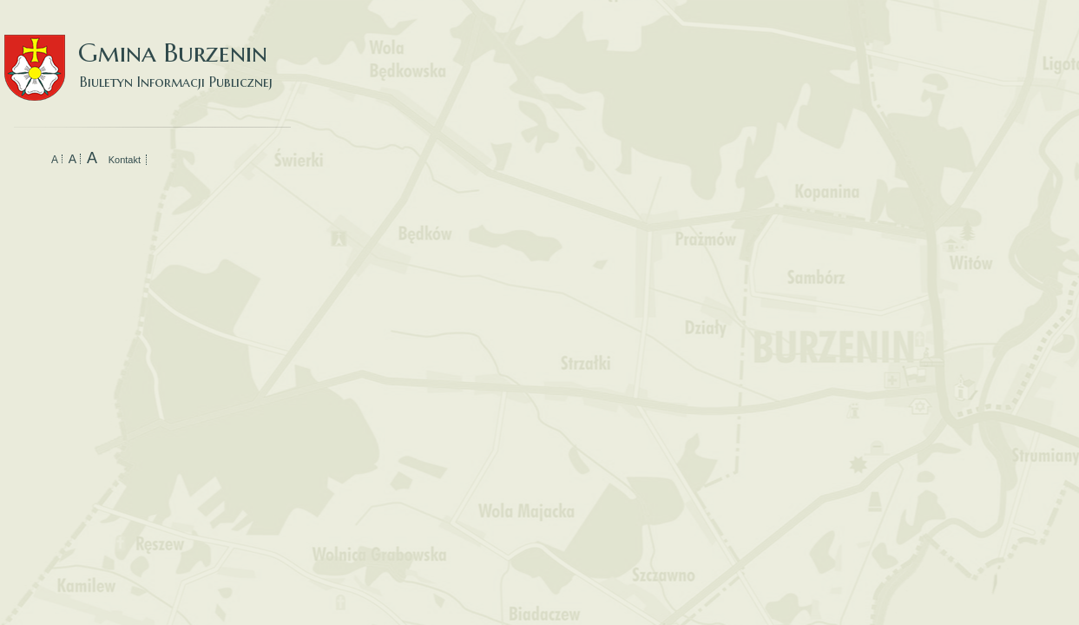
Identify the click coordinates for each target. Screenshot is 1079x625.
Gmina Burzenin (147, 52)
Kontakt (125, 160)
